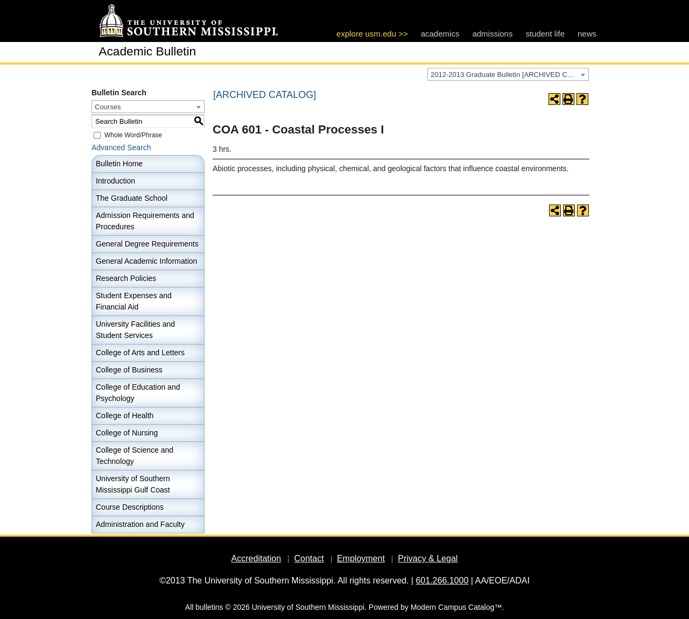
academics (440, 33)
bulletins (209, 607)
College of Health (124, 415)
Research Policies (126, 278)
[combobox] (508, 74)
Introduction (115, 181)
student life (545, 33)
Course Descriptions (130, 507)
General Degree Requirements (147, 244)
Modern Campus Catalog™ (456, 607)
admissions (492, 33)
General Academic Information (146, 261)
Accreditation (256, 558)
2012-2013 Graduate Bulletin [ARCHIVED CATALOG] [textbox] (509, 75)
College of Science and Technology (134, 456)
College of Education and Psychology (138, 393)
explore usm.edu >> (372, 33)
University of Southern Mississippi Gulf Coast (133, 484)
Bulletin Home (119, 163)
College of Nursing (127, 432)
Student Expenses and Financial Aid (134, 301)
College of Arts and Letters (140, 352)
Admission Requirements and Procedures (145, 221)
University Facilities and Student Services (135, 330)
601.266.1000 (442, 580)
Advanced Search (121, 147)
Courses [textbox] (108, 107)
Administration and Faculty (140, 524)
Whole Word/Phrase (133, 135)
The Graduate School (131, 198)
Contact (309, 558)
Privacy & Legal (428, 558)
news (587, 33)
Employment (361, 558)
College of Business (129, 369)
